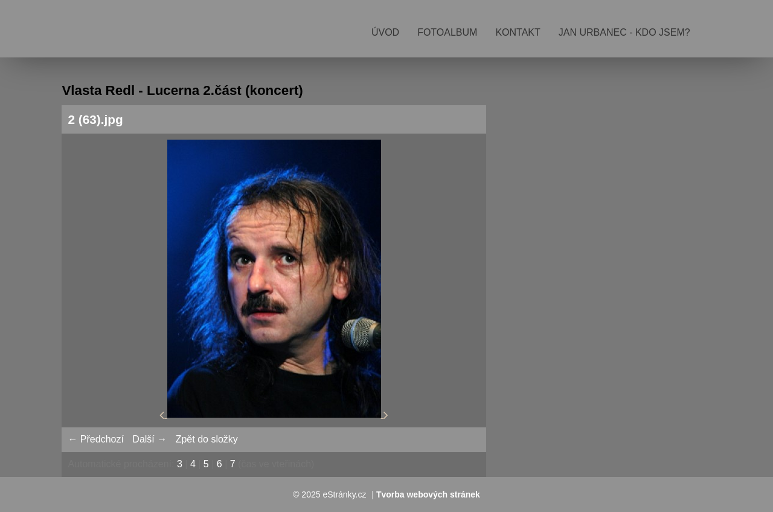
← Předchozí (95, 439)
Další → (149, 439)
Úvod (385, 32)
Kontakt (517, 32)
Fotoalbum (447, 32)
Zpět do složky (207, 439)
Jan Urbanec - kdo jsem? (624, 32)
